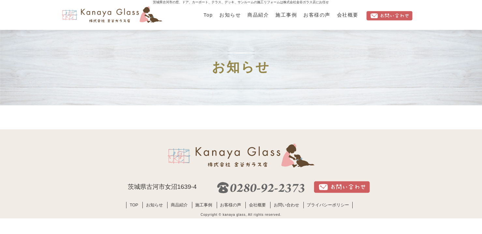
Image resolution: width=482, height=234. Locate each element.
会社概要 (347, 15)
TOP (134, 204)
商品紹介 (258, 15)
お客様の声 (316, 15)
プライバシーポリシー (328, 204)
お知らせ (230, 15)
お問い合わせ (286, 204)
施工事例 (286, 15)
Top (208, 15)
